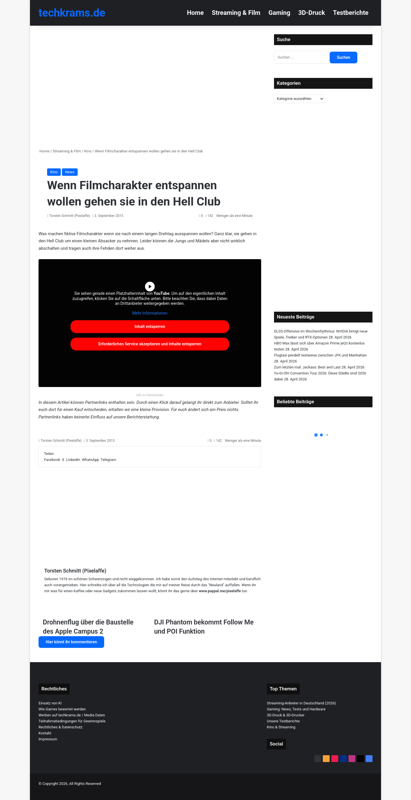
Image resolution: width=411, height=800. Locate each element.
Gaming (279, 12)
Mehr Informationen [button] (149, 313)
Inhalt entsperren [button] (150, 326)
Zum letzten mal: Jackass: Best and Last (307, 367)
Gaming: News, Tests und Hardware (296, 709)
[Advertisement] (150, 513)
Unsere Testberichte (283, 721)
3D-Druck (311, 12)
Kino (88, 151)
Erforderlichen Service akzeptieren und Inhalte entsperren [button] (149, 344)
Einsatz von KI (50, 703)
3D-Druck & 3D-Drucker (286, 715)
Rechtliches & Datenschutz (60, 727)
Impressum (48, 739)
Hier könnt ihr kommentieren (71, 642)
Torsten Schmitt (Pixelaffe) (69, 216)
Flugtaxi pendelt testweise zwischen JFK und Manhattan (320, 355)
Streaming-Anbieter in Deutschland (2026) (301, 703)
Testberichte (350, 12)
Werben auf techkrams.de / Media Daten (72, 715)
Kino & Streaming (281, 727)
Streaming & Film (236, 12)
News (69, 172)
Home (195, 12)
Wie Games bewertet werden (62, 709)
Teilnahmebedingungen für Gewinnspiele (72, 721)
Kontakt (45, 733)
